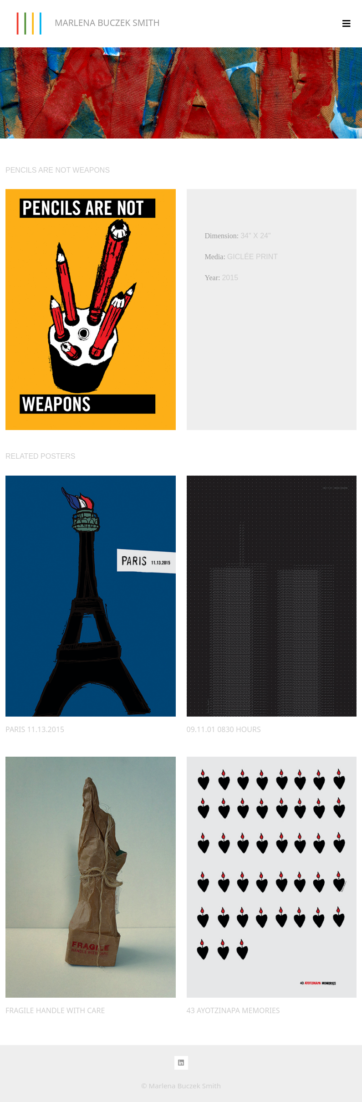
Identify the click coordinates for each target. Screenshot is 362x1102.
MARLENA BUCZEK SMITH (82, 23)
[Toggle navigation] (347, 24)
